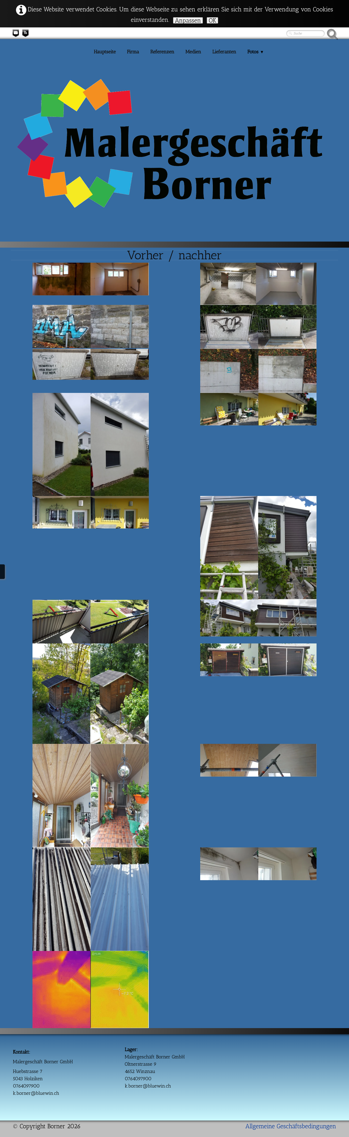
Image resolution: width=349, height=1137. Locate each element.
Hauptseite (105, 52)
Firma (133, 52)
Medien (193, 52)
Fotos (255, 52)
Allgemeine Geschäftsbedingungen (290, 1126)
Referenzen (162, 52)
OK (212, 20)
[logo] (22, 101)
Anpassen (188, 20)
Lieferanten (224, 52)
